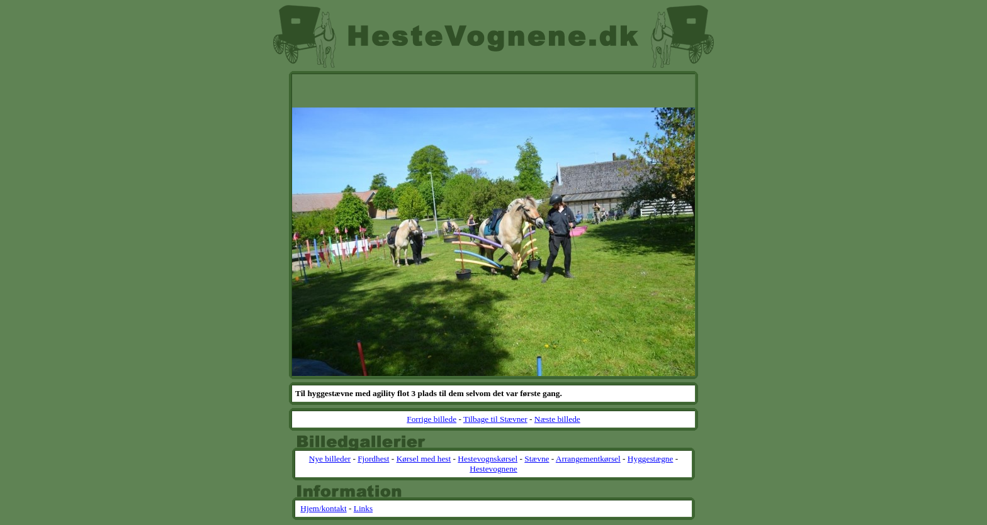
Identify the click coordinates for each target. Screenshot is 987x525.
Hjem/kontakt (323, 508)
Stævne (536, 458)
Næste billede (557, 419)
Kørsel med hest (424, 458)
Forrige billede (431, 419)
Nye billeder (330, 458)
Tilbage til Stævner (495, 419)
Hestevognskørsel (487, 458)
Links (363, 508)
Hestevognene (493, 468)
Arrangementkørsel (588, 458)
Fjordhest (373, 458)
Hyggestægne (651, 458)
